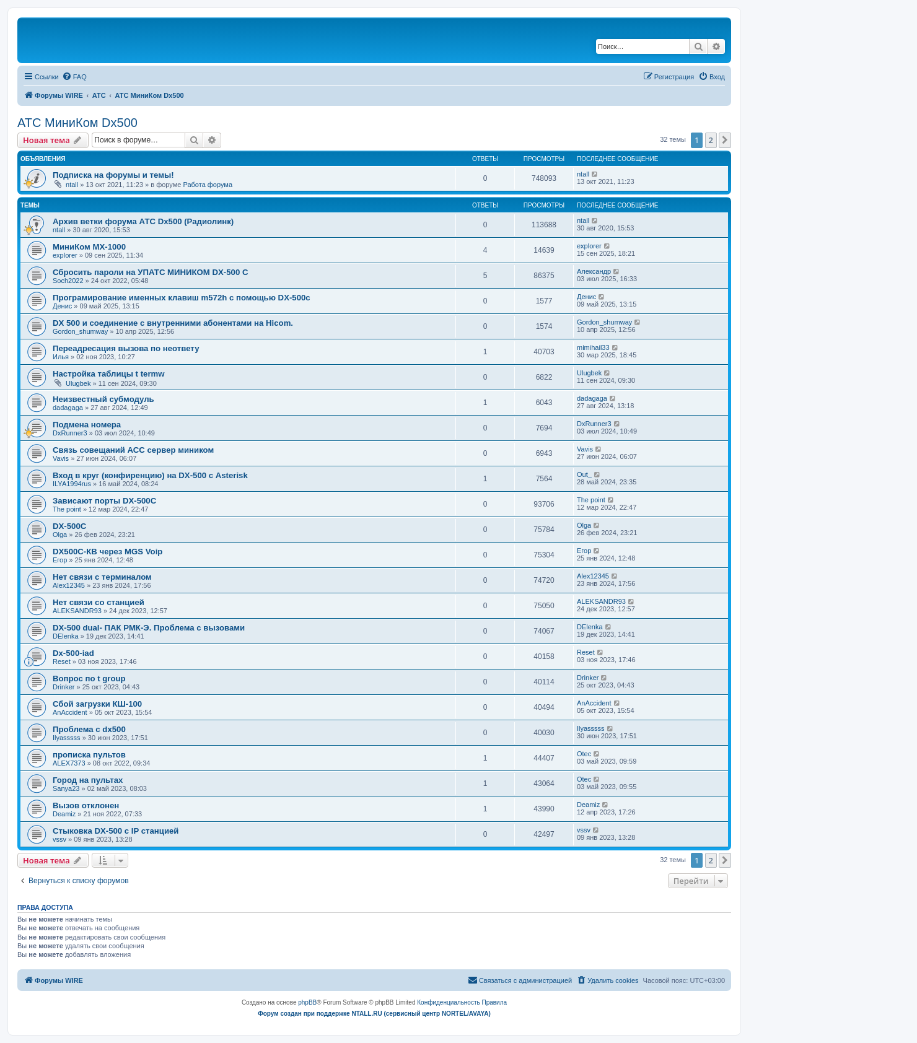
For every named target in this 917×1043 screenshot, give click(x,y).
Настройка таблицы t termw (109, 373)
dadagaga (68, 407)
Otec (584, 753)
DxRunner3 (70, 433)
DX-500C (69, 526)
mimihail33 (593, 347)
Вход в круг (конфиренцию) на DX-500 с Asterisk (150, 475)
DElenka (66, 636)
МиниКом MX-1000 (89, 246)
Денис (62, 306)
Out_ (584, 474)
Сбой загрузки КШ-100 (97, 704)
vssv (59, 839)
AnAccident (70, 712)
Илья (61, 356)
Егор (60, 560)
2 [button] (711, 140)
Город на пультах (88, 780)
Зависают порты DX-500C (104, 500)
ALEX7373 (69, 763)
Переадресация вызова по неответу (126, 348)
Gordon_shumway (80, 331)
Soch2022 (68, 280)
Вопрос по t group (89, 678)
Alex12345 (69, 585)
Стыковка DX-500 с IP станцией (115, 831)
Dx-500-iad (73, 653)
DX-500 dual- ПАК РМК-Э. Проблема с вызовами (149, 627)
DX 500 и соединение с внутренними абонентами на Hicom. (173, 323)
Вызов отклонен (86, 805)
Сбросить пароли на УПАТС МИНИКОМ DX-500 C (150, 272)
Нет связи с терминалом (102, 577)
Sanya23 (66, 788)
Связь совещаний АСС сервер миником (133, 450)
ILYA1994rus (72, 483)
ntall (72, 184)
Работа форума (207, 184)
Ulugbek (78, 383)
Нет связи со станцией (98, 602)
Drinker (63, 687)
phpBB (307, 1002)
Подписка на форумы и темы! (113, 175)
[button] (725, 140)
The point (67, 509)
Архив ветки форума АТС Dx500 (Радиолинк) (143, 221)
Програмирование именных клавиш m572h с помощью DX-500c (181, 297)
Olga (60, 534)
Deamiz (64, 814)
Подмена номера (87, 424)
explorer (65, 255)
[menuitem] (74, 76)
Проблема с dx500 (89, 729)
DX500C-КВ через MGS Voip (107, 551)
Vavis (61, 458)
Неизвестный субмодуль (103, 399)
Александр (594, 271)
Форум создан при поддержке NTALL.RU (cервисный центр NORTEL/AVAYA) (374, 1013)
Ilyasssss (67, 737)
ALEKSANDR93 (77, 610)
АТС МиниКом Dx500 (77, 122)
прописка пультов (89, 754)
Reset (62, 661)
